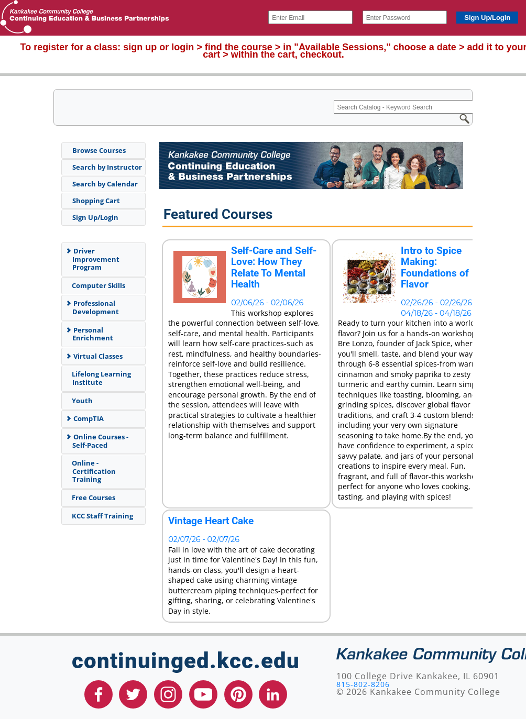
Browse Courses (99, 150)
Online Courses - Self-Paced (96, 441)
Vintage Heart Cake (211, 521)
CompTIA (84, 418)
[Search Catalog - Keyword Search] (415, 107)
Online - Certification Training (92, 471)
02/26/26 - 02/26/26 (436, 302)
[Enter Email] (310, 17)
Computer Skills (96, 285)
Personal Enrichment (89, 334)
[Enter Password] (405, 17)
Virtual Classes (94, 356)
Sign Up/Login (95, 217)
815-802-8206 (363, 684)
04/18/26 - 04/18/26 (436, 313)
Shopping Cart (96, 200)
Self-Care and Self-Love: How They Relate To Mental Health (273, 268)
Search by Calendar (105, 184)
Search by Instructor (107, 167)
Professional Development (92, 307)
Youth (80, 400)
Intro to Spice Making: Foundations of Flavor (435, 268)
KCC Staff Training (100, 516)
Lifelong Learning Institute (99, 378)
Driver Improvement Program (92, 259)
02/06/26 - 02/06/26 (267, 302)
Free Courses (91, 497)
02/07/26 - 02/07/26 (203, 539)
